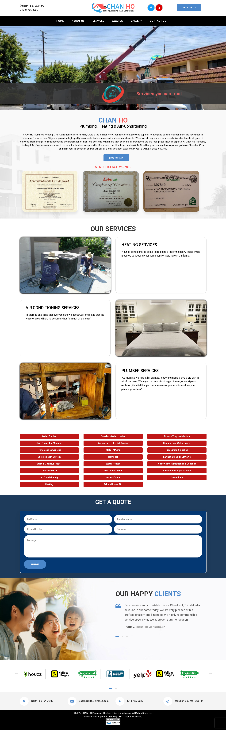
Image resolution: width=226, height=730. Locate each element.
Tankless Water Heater (113, 436)
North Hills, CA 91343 (33, 6)
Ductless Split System (49, 457)
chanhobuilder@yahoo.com (94, 701)
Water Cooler (49, 436)
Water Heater (113, 463)
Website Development (95, 716)
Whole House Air (113, 484)
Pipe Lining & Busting (177, 450)
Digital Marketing (133, 716)
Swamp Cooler (113, 477)
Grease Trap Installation (177, 436)
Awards (117, 20)
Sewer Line (177, 477)
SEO (121, 716)
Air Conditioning (49, 477)
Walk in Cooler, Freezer (49, 463)
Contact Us (158, 20)
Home (60, 20)
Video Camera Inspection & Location (176, 463)
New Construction (113, 470)
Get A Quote (189, 7)
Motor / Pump (113, 450)
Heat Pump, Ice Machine (49, 443)
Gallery (136, 20)
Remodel (113, 457)
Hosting (113, 716)
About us (78, 20)
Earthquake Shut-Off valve (177, 457)
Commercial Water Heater (177, 443)
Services (98, 20)
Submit (35, 564)
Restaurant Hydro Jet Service (113, 443)
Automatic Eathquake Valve (176, 470)
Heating (49, 484)
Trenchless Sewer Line (49, 450)
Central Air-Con (49, 470)
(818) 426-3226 (30, 10)
